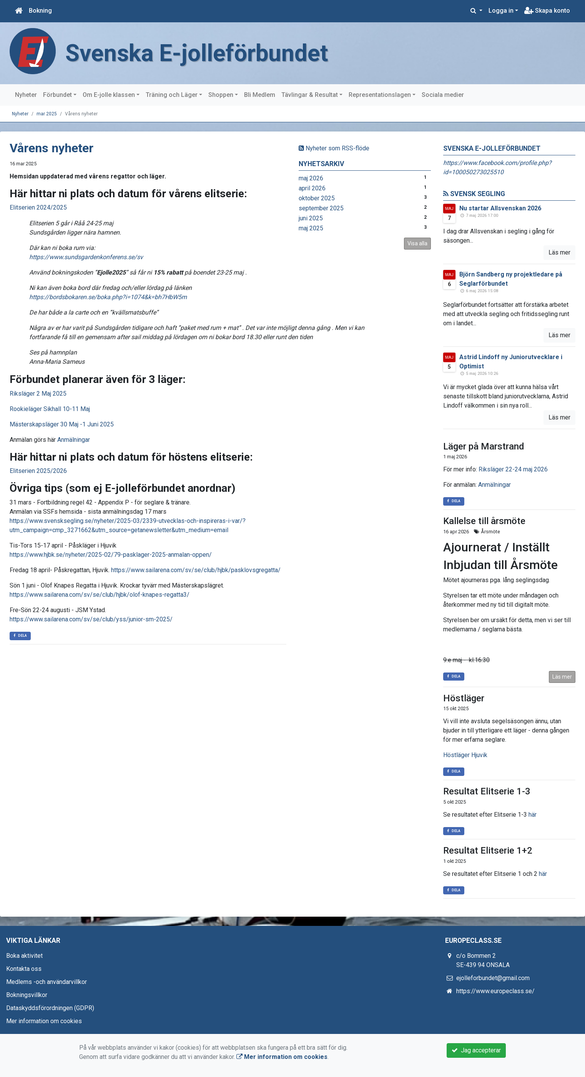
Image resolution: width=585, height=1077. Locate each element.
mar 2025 (47, 114)
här (532, 814)
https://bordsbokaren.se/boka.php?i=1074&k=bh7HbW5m (108, 297)
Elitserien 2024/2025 (38, 207)
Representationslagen (380, 94)
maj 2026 (311, 178)
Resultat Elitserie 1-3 (486, 791)
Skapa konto (547, 10)
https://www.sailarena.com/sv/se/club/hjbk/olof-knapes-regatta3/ (99, 594)
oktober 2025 (317, 198)
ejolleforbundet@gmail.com (493, 978)
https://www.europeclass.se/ (495, 991)
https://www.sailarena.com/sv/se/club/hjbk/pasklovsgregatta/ (196, 570)
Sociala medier (443, 94)
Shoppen (220, 94)
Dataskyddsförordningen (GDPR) (50, 1008)
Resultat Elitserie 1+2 (487, 850)
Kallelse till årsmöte (484, 521)
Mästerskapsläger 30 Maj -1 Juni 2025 (62, 424)
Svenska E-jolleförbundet (198, 53)
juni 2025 (311, 218)
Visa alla (417, 243)
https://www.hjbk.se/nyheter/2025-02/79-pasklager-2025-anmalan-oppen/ (111, 554)
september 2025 (321, 208)
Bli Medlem (259, 94)
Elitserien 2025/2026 (38, 470)
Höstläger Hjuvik (465, 755)
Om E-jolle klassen (109, 94)
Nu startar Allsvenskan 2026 (500, 208)
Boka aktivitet (24, 955)
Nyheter (26, 94)
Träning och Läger (172, 94)
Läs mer (559, 252)
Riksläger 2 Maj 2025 (38, 393)
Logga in (501, 10)
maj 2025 (311, 228)
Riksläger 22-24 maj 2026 (513, 469)
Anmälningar (73, 439)
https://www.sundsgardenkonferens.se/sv (86, 257)
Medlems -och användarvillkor (46, 981)
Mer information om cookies (44, 1021)
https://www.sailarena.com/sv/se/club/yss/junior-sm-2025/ (91, 619)
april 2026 (312, 188)
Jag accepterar (476, 1050)
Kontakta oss (24, 968)
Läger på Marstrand (483, 446)
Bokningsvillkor (26, 995)
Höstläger (463, 698)
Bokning (40, 10)
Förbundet (57, 94)
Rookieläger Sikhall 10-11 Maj (50, 409)
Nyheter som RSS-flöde (334, 148)
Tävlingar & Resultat (309, 94)
